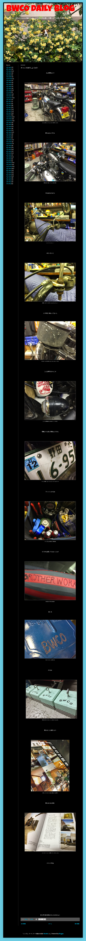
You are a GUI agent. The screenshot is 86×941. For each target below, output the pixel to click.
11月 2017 (8, 96)
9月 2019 (8, 67)
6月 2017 (8, 105)
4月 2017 (8, 109)
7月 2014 (8, 172)
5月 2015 (8, 153)
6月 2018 (8, 82)
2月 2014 (8, 181)
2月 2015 (8, 159)
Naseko (46, 933)
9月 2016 (8, 122)
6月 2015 (8, 151)
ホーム (50, 923)
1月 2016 (8, 138)
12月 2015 (9, 140)
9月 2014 (8, 168)
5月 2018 (8, 84)
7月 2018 (8, 80)
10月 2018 (9, 78)
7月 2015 (8, 149)
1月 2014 (8, 183)
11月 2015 (8, 141)
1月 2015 (8, 161)
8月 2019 (8, 69)
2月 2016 (8, 136)
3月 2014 (8, 180)
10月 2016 (9, 120)
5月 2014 (8, 176)
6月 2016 (8, 128)
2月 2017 (8, 113)
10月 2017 (9, 98)
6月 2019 (8, 73)
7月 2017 (8, 103)
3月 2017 (8, 111)
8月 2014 (8, 170)
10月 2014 (9, 166)
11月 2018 (8, 77)
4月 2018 (8, 86)
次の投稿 (23, 923)
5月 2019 (8, 75)
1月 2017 (8, 115)
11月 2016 (8, 119)
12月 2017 (9, 94)
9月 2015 (8, 145)
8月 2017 (8, 101)
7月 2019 (8, 71)
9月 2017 (8, 99)
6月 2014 (8, 174)
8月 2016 (8, 124)
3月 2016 (8, 134)
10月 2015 (9, 143)
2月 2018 (8, 90)
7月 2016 (8, 126)
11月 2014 (8, 164)
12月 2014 (9, 162)
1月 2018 (8, 92)
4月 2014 (8, 178)
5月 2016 (8, 130)
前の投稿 (77, 923)
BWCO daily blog (40, 9)
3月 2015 (8, 157)
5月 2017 (8, 107)
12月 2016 (9, 117)
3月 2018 (8, 88)
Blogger (61, 933)
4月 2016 (8, 132)
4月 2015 (8, 155)
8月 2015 (8, 147)
